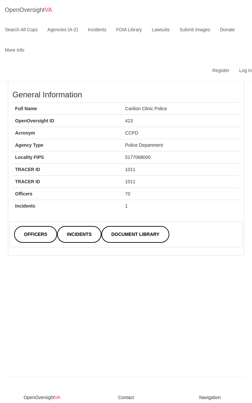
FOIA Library (129, 29)
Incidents (97, 29)
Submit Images (194, 29)
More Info (14, 50)
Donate (227, 29)
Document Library (135, 234)
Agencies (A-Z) (63, 29)
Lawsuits (161, 29)
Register (220, 70)
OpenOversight (28, 10)
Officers (35, 234)
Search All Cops (21, 29)
